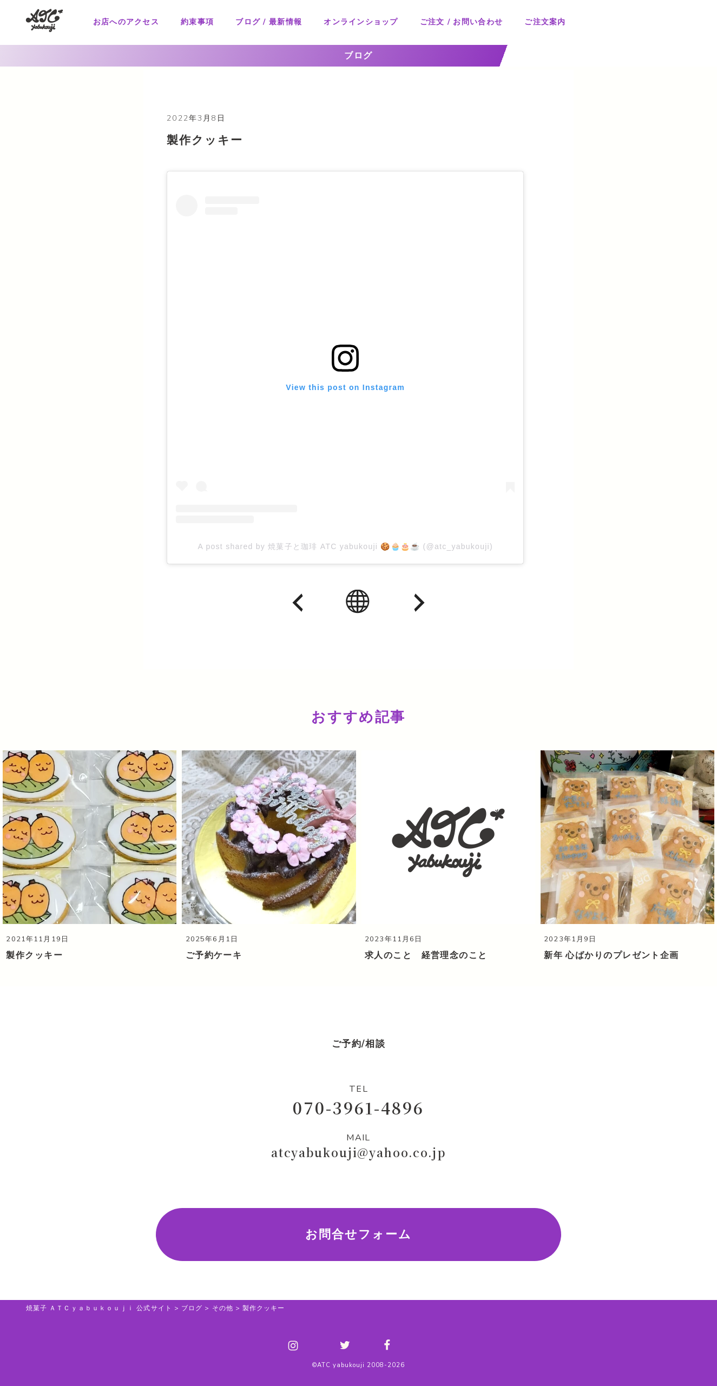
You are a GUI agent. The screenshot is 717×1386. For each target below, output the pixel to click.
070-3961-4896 (358, 1106)
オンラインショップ (361, 22)
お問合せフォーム (358, 1233)
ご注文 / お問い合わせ (461, 22)
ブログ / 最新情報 (268, 22)
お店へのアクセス (126, 22)
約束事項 (197, 22)
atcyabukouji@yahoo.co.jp (358, 1152)
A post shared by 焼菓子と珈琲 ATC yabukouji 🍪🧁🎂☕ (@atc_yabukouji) (345, 546)
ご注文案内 (544, 22)
